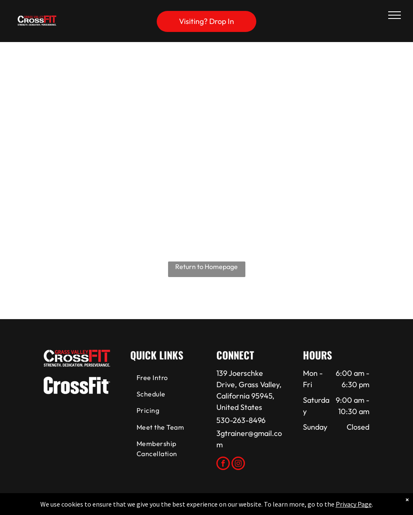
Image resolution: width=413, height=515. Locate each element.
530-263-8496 (241, 420)
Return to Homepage (206, 266)
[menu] (394, 15)
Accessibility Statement (223, 507)
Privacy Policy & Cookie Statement (154, 507)
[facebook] (223, 464)
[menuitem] (164, 378)
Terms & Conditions (275, 507)
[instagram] (238, 464)
